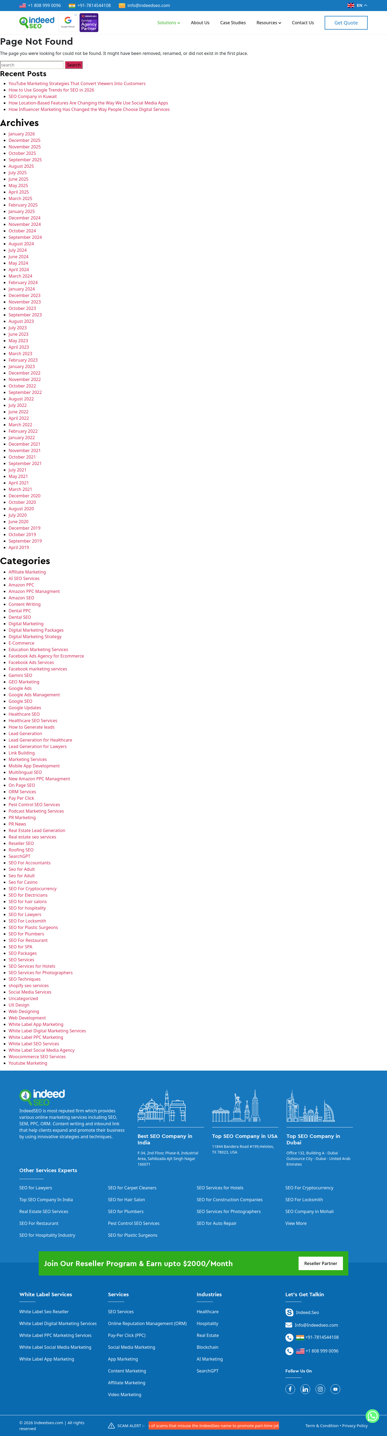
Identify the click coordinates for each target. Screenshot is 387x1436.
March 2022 (20, 425)
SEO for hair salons (28, 901)
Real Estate (208, 1335)
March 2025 (20, 198)
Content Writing (25, 604)
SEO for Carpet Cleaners (132, 1188)
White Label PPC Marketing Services (55, 1335)
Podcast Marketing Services (36, 811)
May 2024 (18, 263)
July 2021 (18, 470)
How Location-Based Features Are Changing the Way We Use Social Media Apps (88, 103)
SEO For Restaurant (28, 940)
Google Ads (20, 688)
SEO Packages (23, 953)
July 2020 (18, 515)
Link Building (22, 753)
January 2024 (22, 289)
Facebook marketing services (38, 669)
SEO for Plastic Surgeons (33, 927)
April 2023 (19, 347)
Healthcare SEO (24, 714)
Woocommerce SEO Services (37, 1057)
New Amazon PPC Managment (39, 779)
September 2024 (25, 237)
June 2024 (18, 257)
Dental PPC (20, 611)
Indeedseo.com (48, 1422)
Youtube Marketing (28, 1063)
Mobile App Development (34, 766)
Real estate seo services (32, 837)
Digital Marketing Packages (36, 630)
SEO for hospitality (27, 908)
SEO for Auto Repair (217, 1223)
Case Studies (233, 23)
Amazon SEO (21, 598)
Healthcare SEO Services (33, 721)
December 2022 (25, 373)
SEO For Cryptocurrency (32, 889)
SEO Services (21, 960)
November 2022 (25, 379)
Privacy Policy (355, 1425)
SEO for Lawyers (25, 914)
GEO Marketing (24, 682)
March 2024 (20, 276)
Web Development (27, 1018)
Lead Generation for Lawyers (38, 746)
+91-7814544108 (94, 5)
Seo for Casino (23, 882)
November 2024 (25, 224)
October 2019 (22, 534)
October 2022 (22, 386)
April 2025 (19, 192)
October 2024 (22, 231)
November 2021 (25, 450)
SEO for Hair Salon (126, 1200)
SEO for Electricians (28, 895)
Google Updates (25, 708)
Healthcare (208, 1312)
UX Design (19, 1005)
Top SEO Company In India (46, 1200)
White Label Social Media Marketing (55, 1347)
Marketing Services (28, 759)
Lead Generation (25, 733)
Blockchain (207, 1347)
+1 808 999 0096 (40, 5)
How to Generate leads (32, 727)
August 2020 (21, 509)
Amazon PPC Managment (34, 591)
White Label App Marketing (36, 1024)
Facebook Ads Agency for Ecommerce (46, 656)
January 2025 (22, 211)
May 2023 (18, 341)
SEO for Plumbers (26, 934)
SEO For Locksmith (27, 921)
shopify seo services (29, 985)
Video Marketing (124, 1394)
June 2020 (18, 522)
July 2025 (18, 173)
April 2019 (19, 547)
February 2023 (23, 360)
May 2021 (18, 476)
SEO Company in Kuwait (33, 96)
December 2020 (25, 496)
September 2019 (25, 541)
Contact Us (303, 23)
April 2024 (19, 269)
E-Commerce (21, 643)
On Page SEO (22, 785)
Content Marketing (127, 1371)
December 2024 (25, 218)
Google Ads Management (34, 695)
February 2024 (23, 282)
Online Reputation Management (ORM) (147, 1323)
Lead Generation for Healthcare (40, 740)
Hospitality (207, 1323)
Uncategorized (23, 998)
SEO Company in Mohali (309, 1211)
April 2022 (19, 418)
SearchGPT (19, 856)
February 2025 (23, 205)
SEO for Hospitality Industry (47, 1235)
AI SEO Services (24, 578)
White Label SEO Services (34, 1044)
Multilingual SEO (25, 772)
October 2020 (22, 502)
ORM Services (22, 792)
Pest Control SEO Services (34, 805)
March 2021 (20, 489)
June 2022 (18, 412)
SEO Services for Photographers (41, 973)
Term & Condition (322, 1425)
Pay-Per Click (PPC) (126, 1335)
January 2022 (22, 438)
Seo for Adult (22, 869)
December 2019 (25, 528)
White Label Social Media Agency (41, 1050)
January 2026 (22, 134)
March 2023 (20, 354)
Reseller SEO (21, 843)
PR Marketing (22, 817)
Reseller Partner (320, 1263)
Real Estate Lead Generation (37, 830)
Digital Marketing (26, 624)
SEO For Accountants (30, 863)
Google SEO (20, 701)
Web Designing (24, 1011)
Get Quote (346, 22)
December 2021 (25, 444)
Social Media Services (30, 992)
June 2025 (18, 179)
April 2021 (19, 483)
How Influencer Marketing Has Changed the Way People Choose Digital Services (89, 109)
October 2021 (22, 457)
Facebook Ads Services (31, 662)
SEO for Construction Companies (230, 1200)
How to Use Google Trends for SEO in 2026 (51, 90)
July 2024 (18, 250)
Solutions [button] (168, 23)
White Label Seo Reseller (44, 1312)
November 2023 (25, 302)
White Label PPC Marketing (36, 1037)
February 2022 (23, 431)
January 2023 (22, 366)
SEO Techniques (25, 979)
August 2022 (21, 399)
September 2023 (25, 315)
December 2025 (25, 140)
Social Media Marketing (131, 1347)
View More (296, 1223)
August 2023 (21, 321)
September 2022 (25, 392)
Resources (269, 23)
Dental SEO (20, 617)
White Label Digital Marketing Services (47, 1031)
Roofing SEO (21, 850)
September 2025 (25, 160)
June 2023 (18, 334)
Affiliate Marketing (27, 572)
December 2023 (25, 295)
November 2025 (25, 147)
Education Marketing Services (38, 649)
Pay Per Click (21, 798)
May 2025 (18, 185)
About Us (200, 23)
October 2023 (22, 308)
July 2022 (18, 405)
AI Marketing (210, 1359)
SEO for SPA (20, 947)
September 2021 (25, 463)
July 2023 (18, 328)
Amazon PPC (21, 585)
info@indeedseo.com (144, 5)
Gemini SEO (20, 675)
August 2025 (21, 166)
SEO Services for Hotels (32, 966)
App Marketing (123, 1359)
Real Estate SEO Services (43, 1211)
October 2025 (22, 153)
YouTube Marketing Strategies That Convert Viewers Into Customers (77, 83)
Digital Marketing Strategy (35, 637)
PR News (17, 824)
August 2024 (21, 244)
